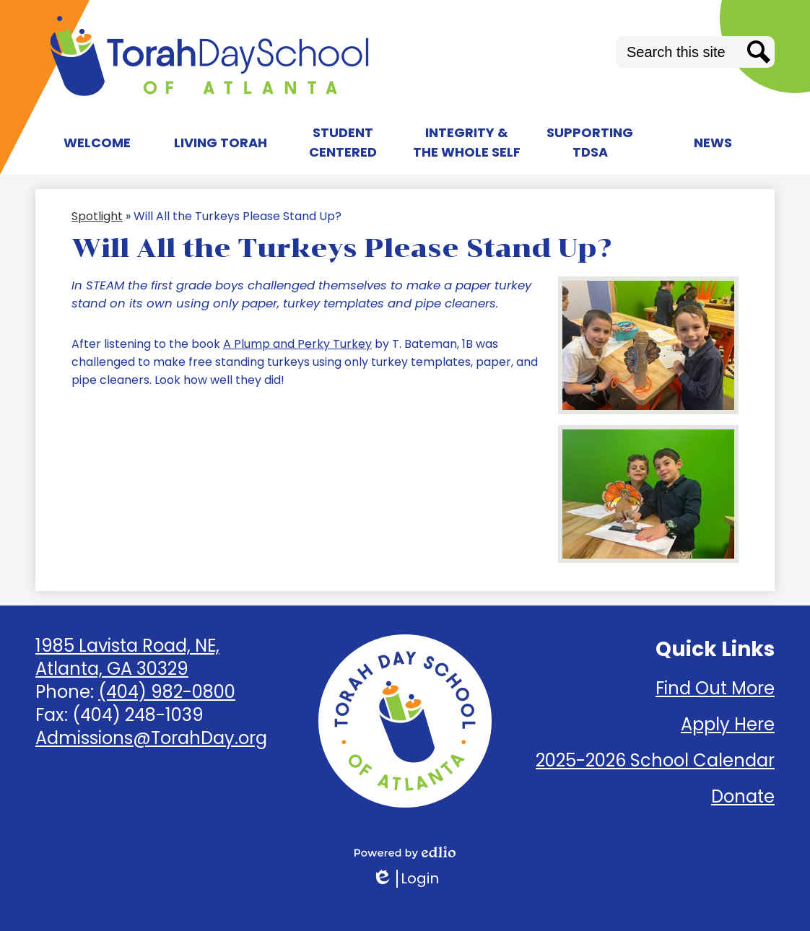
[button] (97, 142)
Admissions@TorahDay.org (151, 738)
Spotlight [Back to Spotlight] (97, 216)
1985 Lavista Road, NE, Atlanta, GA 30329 (127, 657)
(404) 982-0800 (166, 692)
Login (405, 879)
